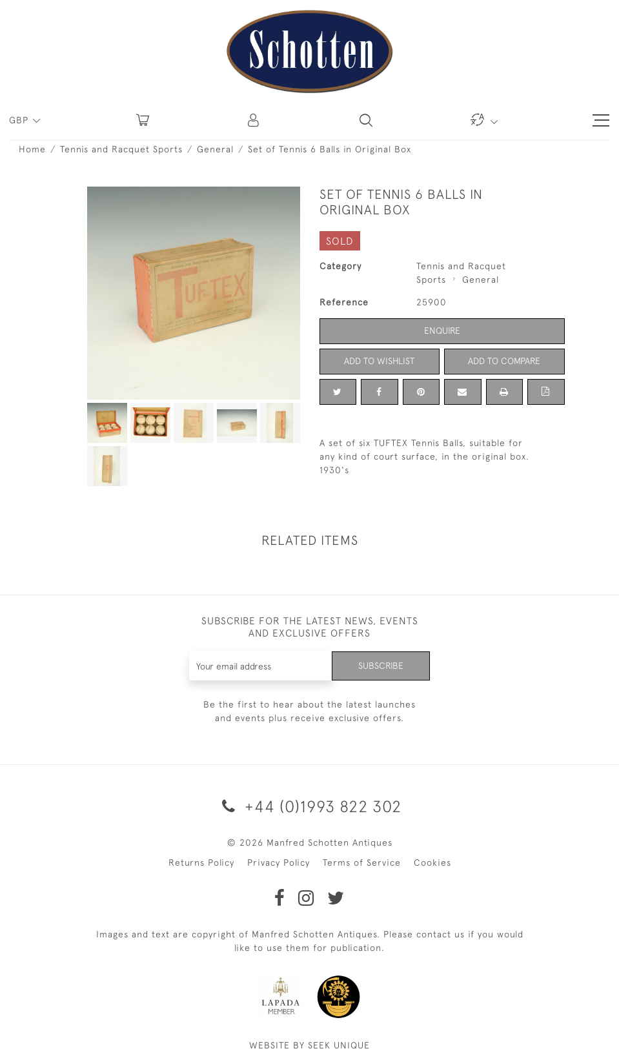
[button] (254, 120)
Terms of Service (362, 862)
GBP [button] (20, 120)
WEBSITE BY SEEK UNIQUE (309, 1045)
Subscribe (380, 665)
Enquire (442, 330)
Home (32, 149)
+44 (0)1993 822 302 (309, 806)
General (215, 149)
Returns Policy (201, 862)
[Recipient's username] (260, 665)
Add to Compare (504, 361)
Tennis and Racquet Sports (121, 149)
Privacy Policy (278, 862)
